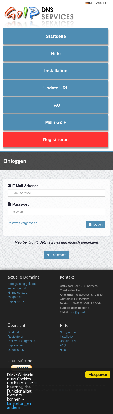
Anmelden (102, 2)
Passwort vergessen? (22, 223)
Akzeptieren (98, 374)
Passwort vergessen (21, 341)
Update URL (55, 88)
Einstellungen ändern (19, 405)
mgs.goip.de (16, 301)
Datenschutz (16, 349)
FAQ (55, 105)
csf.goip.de (15, 297)
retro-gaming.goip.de (22, 284)
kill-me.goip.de (17, 292)
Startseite (56, 36)
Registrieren (56, 139)
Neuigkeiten (68, 332)
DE (89, 2)
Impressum (15, 345)
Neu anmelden (56, 255)
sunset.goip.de (17, 288)
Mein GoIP (56, 122)
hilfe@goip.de (77, 312)
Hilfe (56, 53)
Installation (55, 70)
